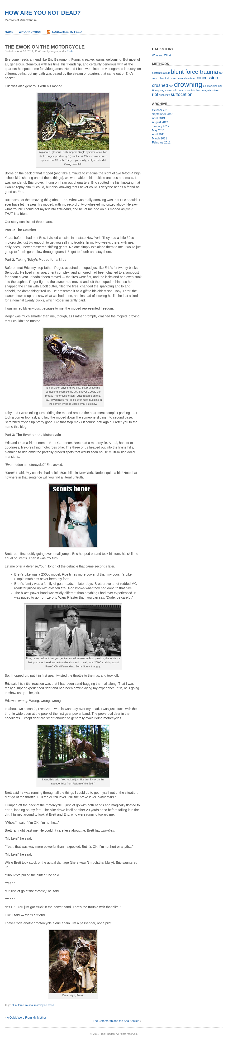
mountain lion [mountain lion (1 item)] (192, 90)
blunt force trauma (22, 1005)
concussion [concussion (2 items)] (206, 77)
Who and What (30, 32)
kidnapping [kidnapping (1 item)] (158, 90)
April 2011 (158, 134)
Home (9, 32)
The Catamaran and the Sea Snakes (116, 1021)
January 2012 (160, 126)
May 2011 (158, 130)
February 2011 (161, 142)
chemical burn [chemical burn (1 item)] (167, 78)
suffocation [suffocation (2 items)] (182, 94)
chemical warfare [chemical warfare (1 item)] (185, 78)
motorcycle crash (44, 1005)
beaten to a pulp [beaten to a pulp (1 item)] (161, 72)
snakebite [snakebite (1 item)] (164, 95)
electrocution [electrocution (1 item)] (210, 85)
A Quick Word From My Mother (26, 1017)
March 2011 (159, 138)
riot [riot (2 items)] (155, 94)
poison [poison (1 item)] (215, 90)
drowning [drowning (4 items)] (188, 84)
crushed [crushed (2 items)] (160, 85)
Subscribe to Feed (67, 32)
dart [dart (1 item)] (171, 85)
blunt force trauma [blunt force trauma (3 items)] (194, 72)
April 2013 (158, 118)
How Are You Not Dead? (43, 13)
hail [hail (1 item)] (220, 85)
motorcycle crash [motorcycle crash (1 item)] (174, 90)
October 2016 (160, 110)
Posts (70, 51)
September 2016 (162, 114)
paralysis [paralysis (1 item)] (206, 90)
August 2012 (160, 122)
